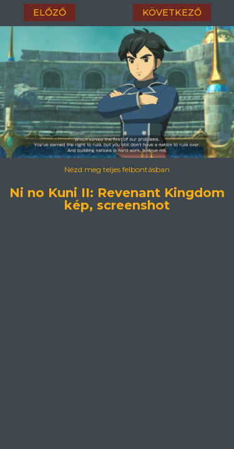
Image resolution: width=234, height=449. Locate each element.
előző (49, 12)
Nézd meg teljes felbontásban (117, 169)
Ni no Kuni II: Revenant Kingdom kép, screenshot (117, 190)
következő (172, 12)
